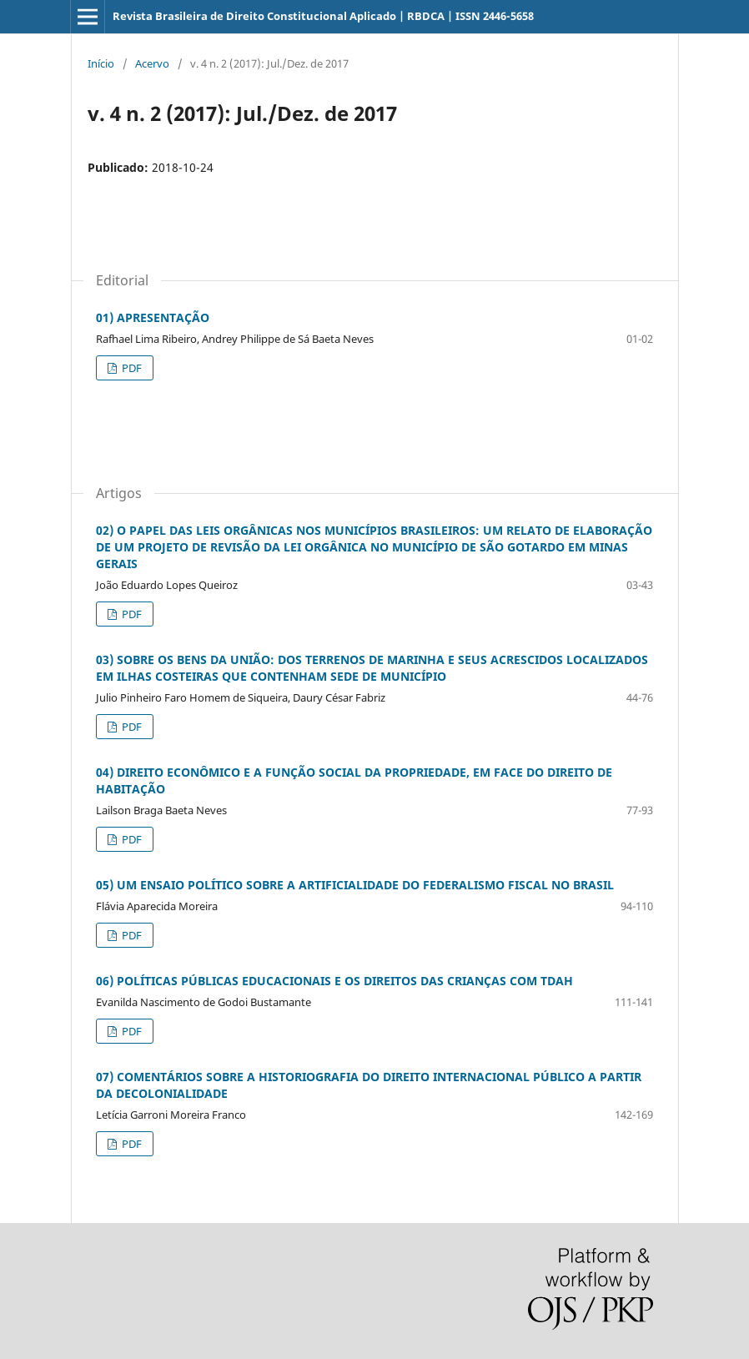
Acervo (152, 63)
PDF (130, 367)
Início (101, 63)
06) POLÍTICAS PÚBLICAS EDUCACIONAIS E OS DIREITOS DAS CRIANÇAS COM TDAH (334, 981)
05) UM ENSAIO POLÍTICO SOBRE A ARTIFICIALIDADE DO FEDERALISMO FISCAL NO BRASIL (355, 885)
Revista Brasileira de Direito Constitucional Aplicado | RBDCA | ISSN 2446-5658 (323, 15)
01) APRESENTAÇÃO (152, 317)
